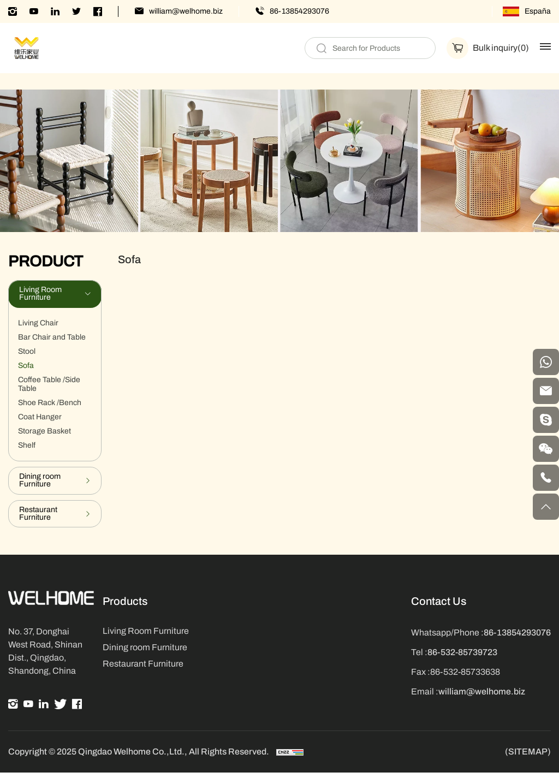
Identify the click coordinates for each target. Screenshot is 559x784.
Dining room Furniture (145, 657)
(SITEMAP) (528, 763)
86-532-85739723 (462, 662)
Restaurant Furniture (143, 674)
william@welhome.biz (186, 11)
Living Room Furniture (146, 641)
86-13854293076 (299, 11)
